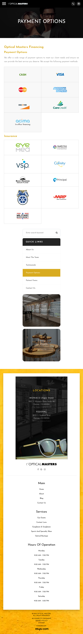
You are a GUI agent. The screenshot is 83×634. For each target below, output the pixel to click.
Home (41, 489)
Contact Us (30, 288)
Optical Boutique (41, 536)
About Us (30, 250)
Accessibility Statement (41, 618)
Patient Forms (31, 280)
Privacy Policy (42, 620)
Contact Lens (41, 522)
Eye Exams (42, 518)
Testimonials (31, 265)
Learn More (41, 315)
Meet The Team (32, 257)
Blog (41, 498)
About (41, 494)
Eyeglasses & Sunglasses (41, 527)
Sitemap (41, 623)
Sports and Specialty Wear (41, 531)
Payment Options (33, 273)
